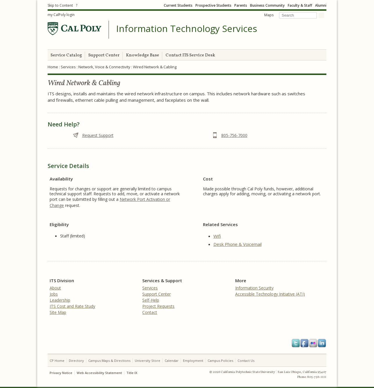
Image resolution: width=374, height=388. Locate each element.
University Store (147, 360)
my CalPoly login (61, 14)
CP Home (57, 360)
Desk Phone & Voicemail (237, 244)
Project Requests (158, 306)
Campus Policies (220, 360)
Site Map (58, 312)
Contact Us (246, 360)
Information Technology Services (186, 28)
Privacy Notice (61, 373)
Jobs (54, 294)
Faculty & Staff (300, 5)
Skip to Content (60, 5)
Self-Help (150, 300)
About (55, 288)
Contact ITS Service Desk (190, 55)
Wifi (217, 236)
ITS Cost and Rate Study (72, 306)
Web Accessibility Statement (99, 373)
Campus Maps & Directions (109, 360)
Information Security (254, 288)
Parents (240, 5)
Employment (193, 360)
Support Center (104, 55)
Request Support (98, 135)
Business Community (267, 5)
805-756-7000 (234, 135)
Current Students (178, 5)
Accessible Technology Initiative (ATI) (270, 294)
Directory (76, 360)
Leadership (60, 300)
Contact (149, 312)
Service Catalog (66, 55)
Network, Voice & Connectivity (104, 66)
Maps (269, 14)
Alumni (320, 5)
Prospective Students (213, 5)
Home (53, 66)
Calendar (172, 360)
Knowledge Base (142, 55)
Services (68, 66)
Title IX (131, 373)
